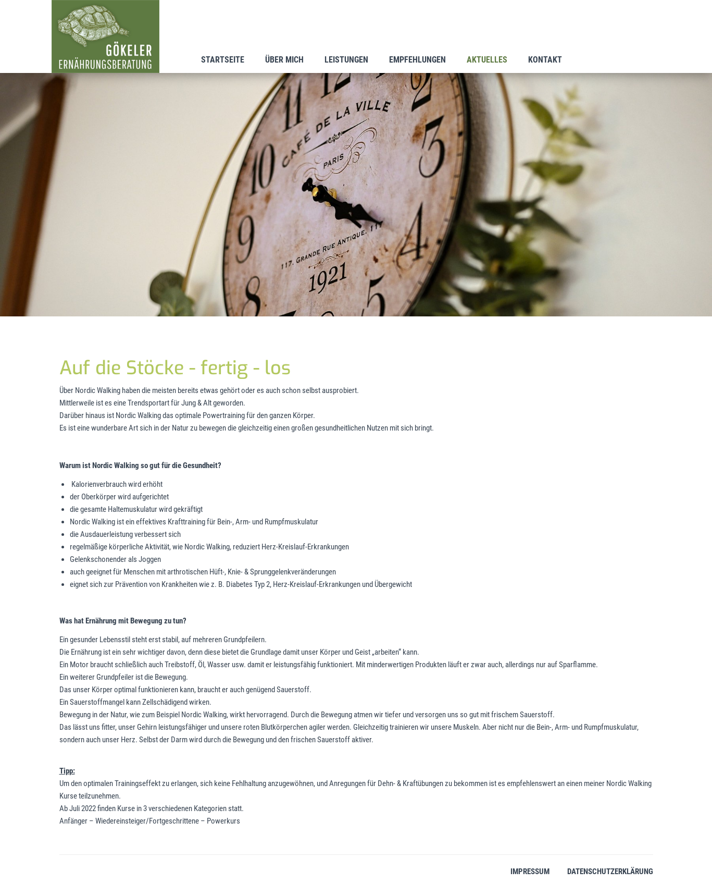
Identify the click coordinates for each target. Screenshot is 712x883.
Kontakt (545, 60)
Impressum (529, 871)
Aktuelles (487, 60)
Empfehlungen (417, 60)
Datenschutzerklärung (610, 871)
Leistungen (346, 60)
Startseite (222, 60)
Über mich (284, 60)
